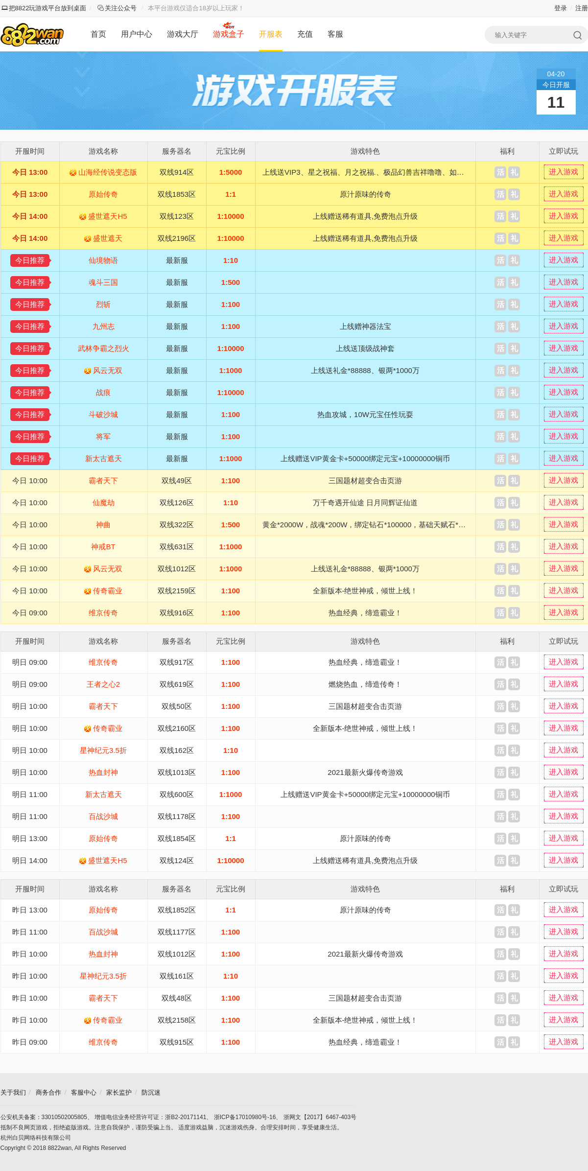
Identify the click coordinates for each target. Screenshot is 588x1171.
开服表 (270, 34)
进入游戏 (563, 171)
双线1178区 (177, 816)
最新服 (177, 260)
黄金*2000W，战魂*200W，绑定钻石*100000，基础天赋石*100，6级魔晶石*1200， (400, 524)
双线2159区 (177, 590)
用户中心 (136, 34)
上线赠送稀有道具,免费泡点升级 (365, 216)
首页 (98, 34)
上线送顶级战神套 (365, 348)
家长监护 (119, 1092)
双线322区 (177, 524)
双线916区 (177, 613)
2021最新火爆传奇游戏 (365, 772)
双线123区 (177, 216)
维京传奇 (103, 613)
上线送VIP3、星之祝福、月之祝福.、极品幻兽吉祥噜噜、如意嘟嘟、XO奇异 (386, 172)
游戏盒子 (228, 34)
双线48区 (177, 998)
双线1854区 (177, 838)
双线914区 (177, 172)
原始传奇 (103, 194)
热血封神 (103, 772)
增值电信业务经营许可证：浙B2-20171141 (150, 1117)
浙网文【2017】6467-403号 (319, 1117)
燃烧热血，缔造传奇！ (365, 684)
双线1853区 (177, 194)
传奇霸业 (107, 590)
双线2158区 (177, 1020)
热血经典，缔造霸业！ (365, 613)
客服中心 (83, 1092)
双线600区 (177, 794)
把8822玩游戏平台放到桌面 (44, 8)
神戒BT (103, 546)
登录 (560, 8)
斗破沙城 (103, 414)
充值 (305, 34)
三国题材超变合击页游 (365, 480)
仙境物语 (103, 260)
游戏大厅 (182, 34)
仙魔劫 (104, 502)
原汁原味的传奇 (365, 194)
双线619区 (177, 684)
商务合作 (48, 1092)
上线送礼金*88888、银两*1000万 (365, 370)
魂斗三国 (103, 282)
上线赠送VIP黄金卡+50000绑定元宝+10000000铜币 (365, 458)
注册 (581, 8)
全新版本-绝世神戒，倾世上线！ (365, 590)
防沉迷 (151, 1092)
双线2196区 (177, 238)
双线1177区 (177, 932)
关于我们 (13, 1092)
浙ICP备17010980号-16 (245, 1117)
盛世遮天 (107, 238)
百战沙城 (103, 816)
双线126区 (177, 502)
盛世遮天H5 (107, 216)
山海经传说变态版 (107, 172)
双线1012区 (177, 568)
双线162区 (177, 750)
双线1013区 (177, 772)
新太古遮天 (103, 458)
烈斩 (103, 304)
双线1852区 (177, 910)
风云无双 (107, 370)
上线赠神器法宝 (365, 326)
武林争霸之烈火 (103, 348)
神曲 (103, 524)
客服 (335, 34)
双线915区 (177, 1042)
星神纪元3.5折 (103, 750)
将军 (103, 436)
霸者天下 (103, 480)
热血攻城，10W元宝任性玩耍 (365, 414)
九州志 (104, 326)
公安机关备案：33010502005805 (43, 1117)
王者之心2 (103, 684)
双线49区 (177, 480)
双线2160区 (177, 728)
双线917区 (177, 662)
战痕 (103, 392)
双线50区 (177, 706)
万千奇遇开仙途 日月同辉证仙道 (365, 502)
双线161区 (177, 976)
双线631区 (177, 546)
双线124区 (177, 860)
